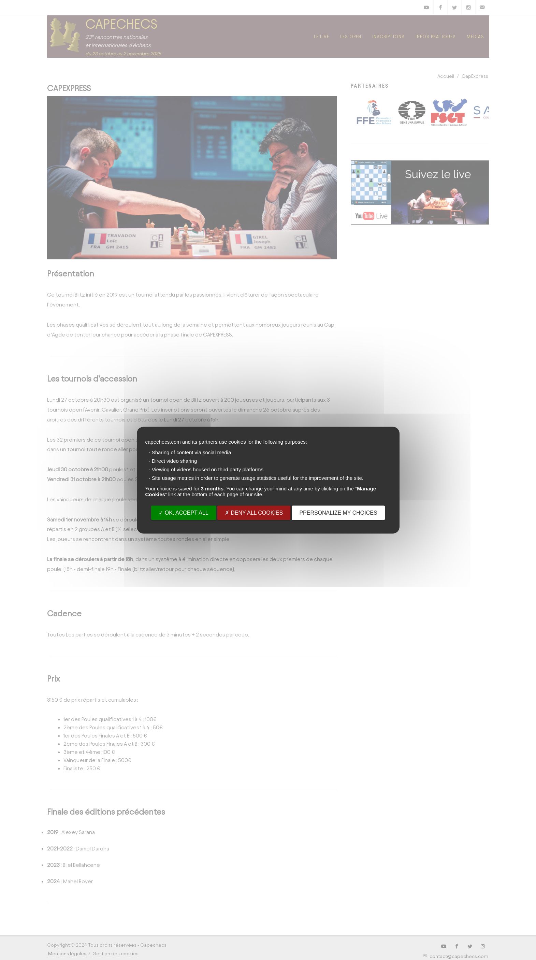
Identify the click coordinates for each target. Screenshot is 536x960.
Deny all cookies (254, 512)
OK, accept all (183, 512)
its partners (204, 441)
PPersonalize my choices (338, 512)
